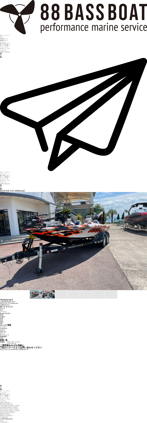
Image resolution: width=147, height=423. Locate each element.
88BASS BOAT (5, 414)
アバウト (3, 50)
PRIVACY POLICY (6, 415)
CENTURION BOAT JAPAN (9, 406)
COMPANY (4, 417)
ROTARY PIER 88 (6, 404)
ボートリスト (5, 35)
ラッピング (4, 47)
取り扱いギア (5, 43)
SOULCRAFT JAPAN (7, 412)
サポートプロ (5, 48)
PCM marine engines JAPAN (10, 410)
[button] (1, 241)
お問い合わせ (5, 52)
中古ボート (4, 39)
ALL (1, 37)
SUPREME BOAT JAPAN (9, 407)
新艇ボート (4, 40)
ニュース (3, 42)
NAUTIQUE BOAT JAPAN (9, 409)
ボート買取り (5, 45)
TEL (1, 420)
